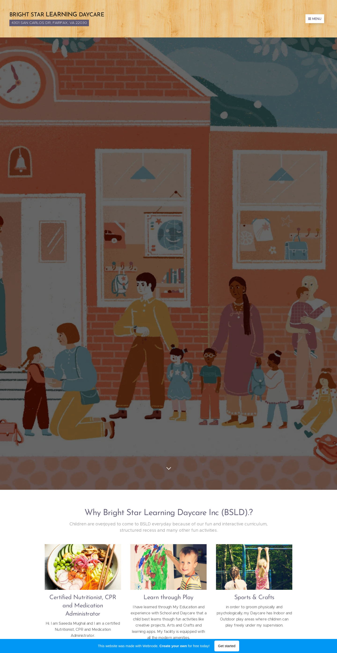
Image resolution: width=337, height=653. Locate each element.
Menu (314, 19)
